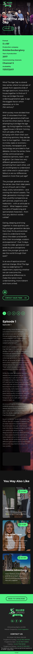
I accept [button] (16, 652)
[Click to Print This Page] (5, 292)
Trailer (7, 28)
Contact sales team (13, 298)
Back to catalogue (16, 598)
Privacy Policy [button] (10, 649)
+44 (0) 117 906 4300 (23, 646)
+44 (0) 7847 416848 (22, 642)
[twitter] (20, 621)
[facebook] (16, 621)
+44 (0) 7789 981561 (19, 644)
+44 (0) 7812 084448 (23, 639)
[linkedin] (12, 621)
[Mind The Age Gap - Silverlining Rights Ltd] (7, 4)
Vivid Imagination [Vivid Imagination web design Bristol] (23, 629)
